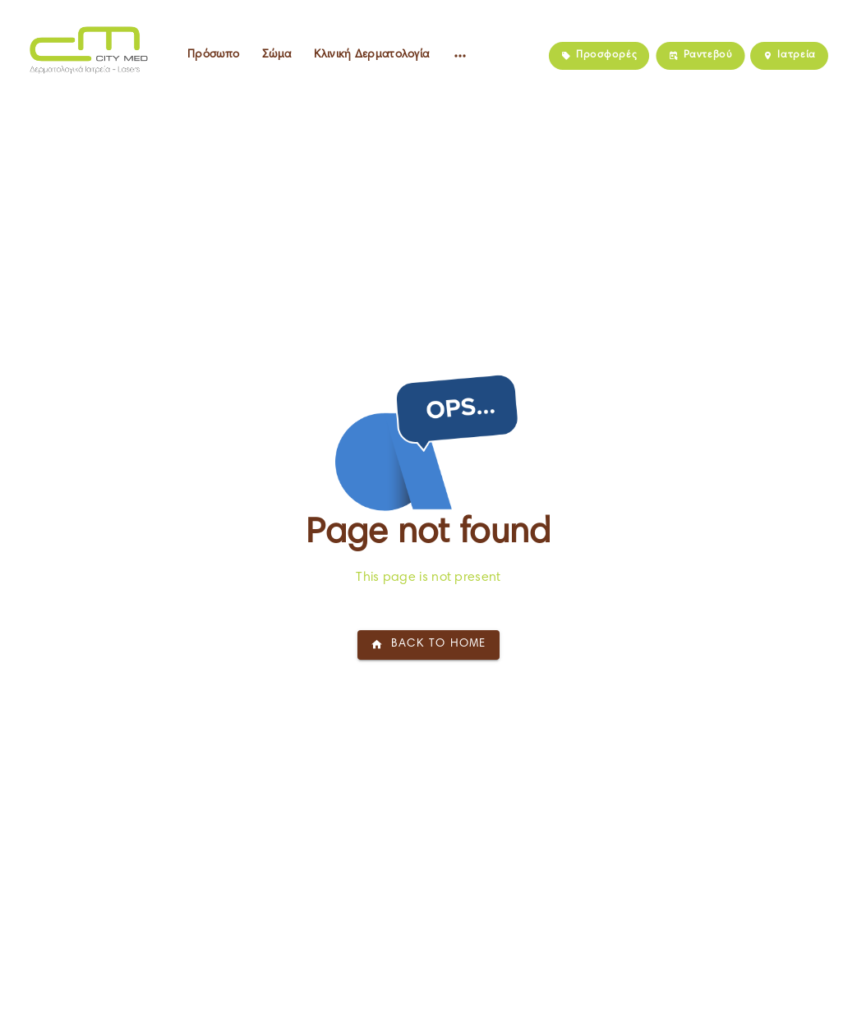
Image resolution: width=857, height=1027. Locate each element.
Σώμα (276, 55)
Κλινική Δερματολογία (371, 55)
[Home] (85, 49)
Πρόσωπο (213, 55)
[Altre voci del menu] (460, 55)
